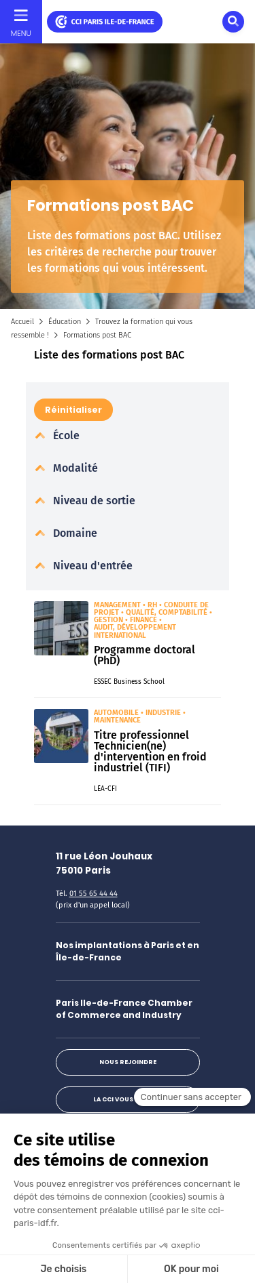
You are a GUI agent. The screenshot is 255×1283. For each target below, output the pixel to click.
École (65, 435)
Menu (21, 33)
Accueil (22, 321)
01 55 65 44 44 (93, 893)
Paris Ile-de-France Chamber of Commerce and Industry (124, 1009)
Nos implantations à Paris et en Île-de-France (127, 951)
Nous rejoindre (127, 1062)
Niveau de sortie (92, 500)
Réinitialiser (73, 409)
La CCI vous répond (127, 1099)
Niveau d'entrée (91, 565)
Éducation (64, 321)
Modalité (74, 468)
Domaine (73, 533)
